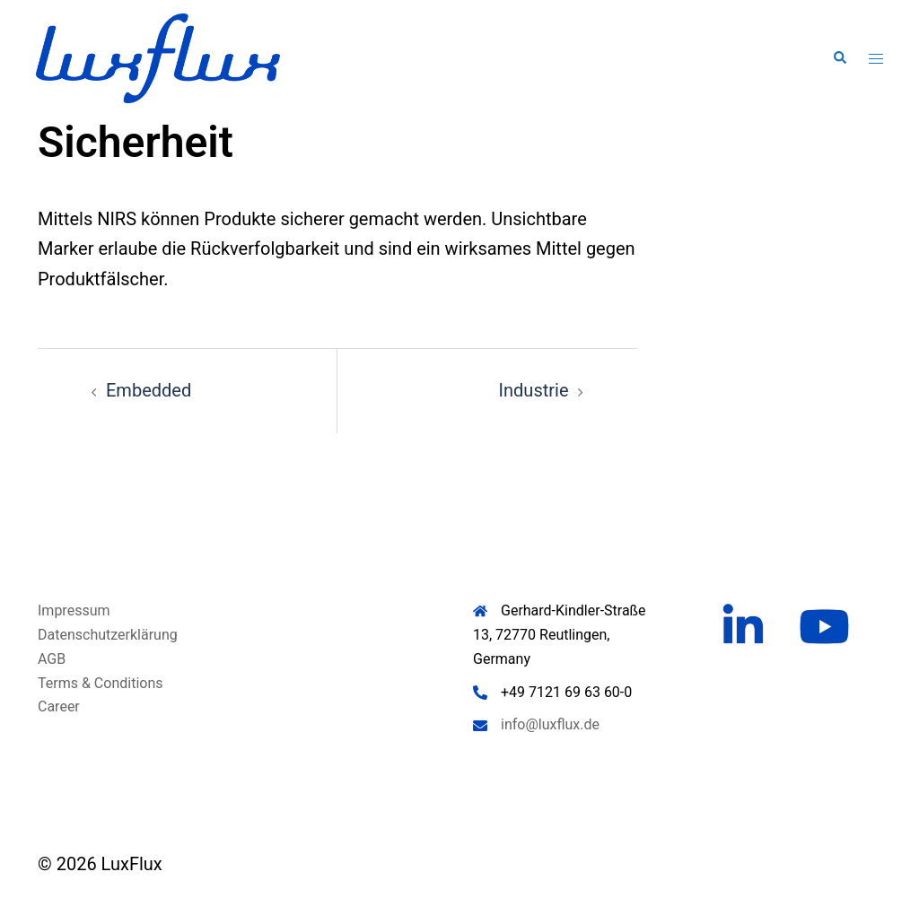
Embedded (148, 390)
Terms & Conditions (100, 683)
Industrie (534, 390)
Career (59, 706)
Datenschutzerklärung (108, 634)
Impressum (74, 610)
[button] (839, 58)
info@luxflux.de (550, 724)
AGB (52, 658)
